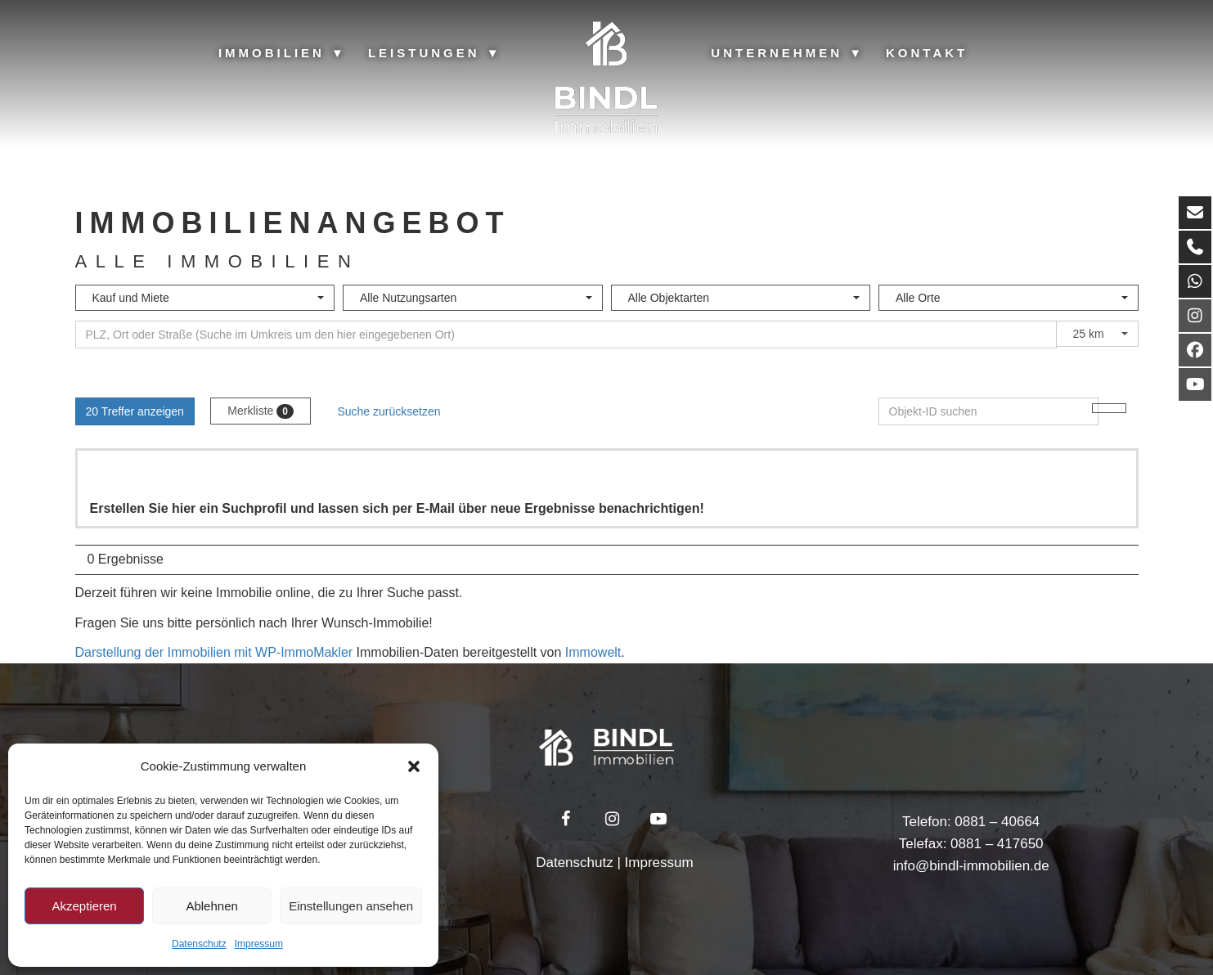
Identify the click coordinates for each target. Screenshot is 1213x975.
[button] (414, 766)
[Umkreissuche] (566, 334)
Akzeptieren (84, 906)
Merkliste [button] (260, 411)
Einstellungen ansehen (351, 906)
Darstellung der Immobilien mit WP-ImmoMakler (214, 652)
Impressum (259, 944)
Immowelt (593, 652)
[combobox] (205, 298)
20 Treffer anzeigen (135, 411)
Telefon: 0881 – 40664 (971, 821)
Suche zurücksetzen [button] (388, 411)
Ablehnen (211, 906)
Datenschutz (199, 944)
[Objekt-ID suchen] (988, 411)
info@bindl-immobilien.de (971, 866)
